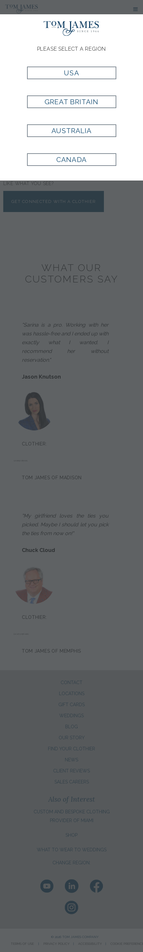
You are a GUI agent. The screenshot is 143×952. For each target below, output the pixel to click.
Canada (71, 160)
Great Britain (72, 102)
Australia (71, 131)
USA (71, 73)
